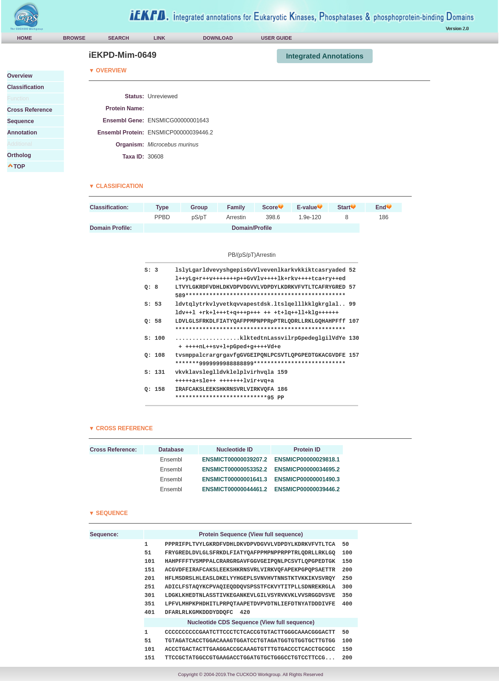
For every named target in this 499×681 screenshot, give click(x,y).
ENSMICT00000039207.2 (234, 459)
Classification (25, 87)
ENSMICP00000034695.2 (307, 469)
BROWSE (74, 38)
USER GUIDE (276, 38)
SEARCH (118, 38)
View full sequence (275, 534)
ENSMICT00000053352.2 (234, 469)
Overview (19, 76)
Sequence (20, 121)
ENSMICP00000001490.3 (307, 479)
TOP (19, 167)
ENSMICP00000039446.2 (307, 489)
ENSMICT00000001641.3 (234, 479)
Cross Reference (29, 110)
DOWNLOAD (218, 38)
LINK (159, 38)
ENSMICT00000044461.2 (234, 489)
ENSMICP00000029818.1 (307, 459)
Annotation (22, 132)
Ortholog (19, 155)
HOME (24, 38)
